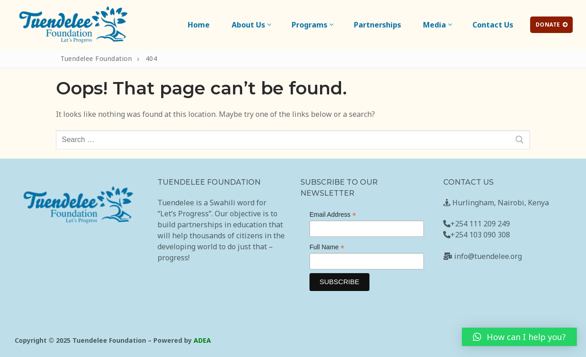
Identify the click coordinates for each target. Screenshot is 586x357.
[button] (519, 337)
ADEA (202, 340)
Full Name (326, 247)
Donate (552, 24)
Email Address (332, 214)
